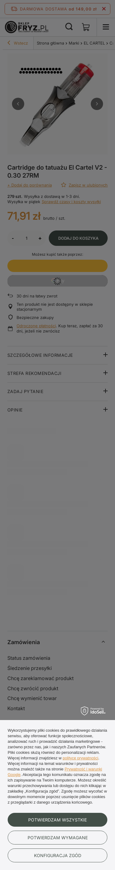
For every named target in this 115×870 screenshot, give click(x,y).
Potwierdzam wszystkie (57, 819)
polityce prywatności (80, 758)
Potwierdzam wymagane (58, 837)
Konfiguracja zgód (57, 855)
